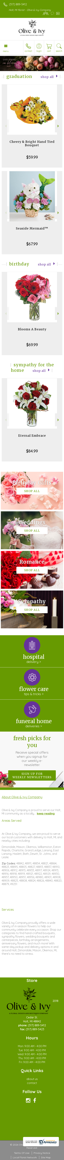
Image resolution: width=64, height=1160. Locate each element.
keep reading (46, 813)
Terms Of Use (21, 1152)
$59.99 (32, 157)
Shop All (47, 77)
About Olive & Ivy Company (22, 797)
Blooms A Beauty (32, 329)
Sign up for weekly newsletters (32, 775)
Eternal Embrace (32, 436)
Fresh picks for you (32, 751)
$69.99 (32, 344)
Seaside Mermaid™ (32, 228)
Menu (6, 51)
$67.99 (32, 243)
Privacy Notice (42, 1152)
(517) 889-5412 (18, 4)
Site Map (46, 1157)
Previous (5, 126)
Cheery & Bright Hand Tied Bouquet (32, 143)
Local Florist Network (25, 1157)
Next (58, 126)
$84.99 (32, 451)
